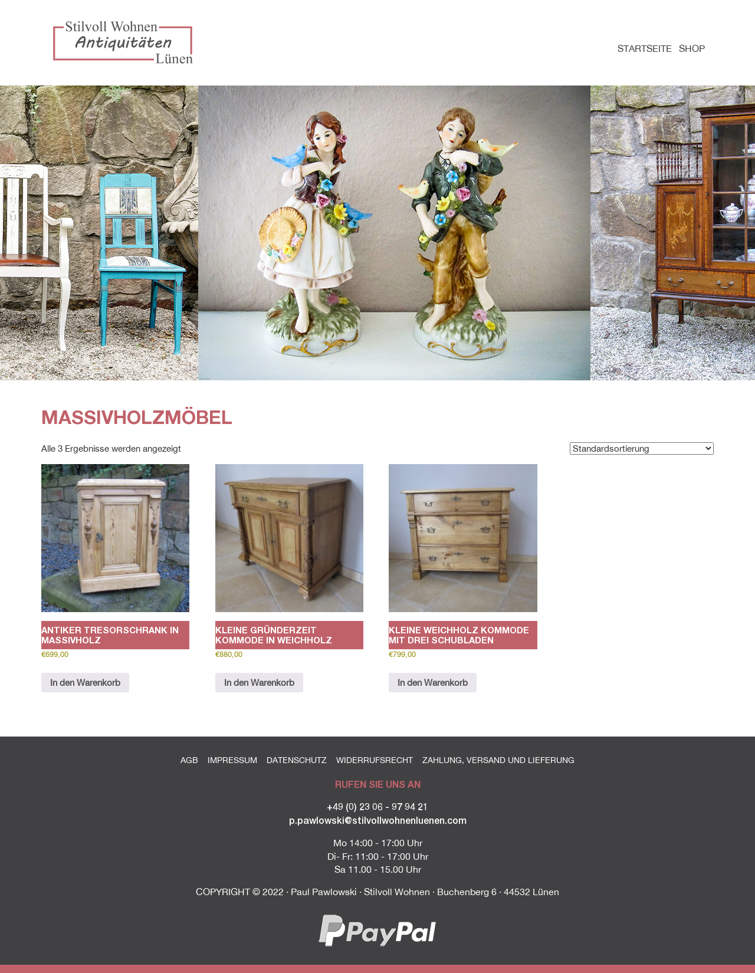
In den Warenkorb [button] (85, 683)
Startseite (645, 48)
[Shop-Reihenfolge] (642, 448)
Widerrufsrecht (374, 760)
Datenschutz (297, 760)
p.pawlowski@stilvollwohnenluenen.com (378, 820)
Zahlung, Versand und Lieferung (498, 760)
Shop (692, 48)
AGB (189, 760)
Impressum (232, 760)
